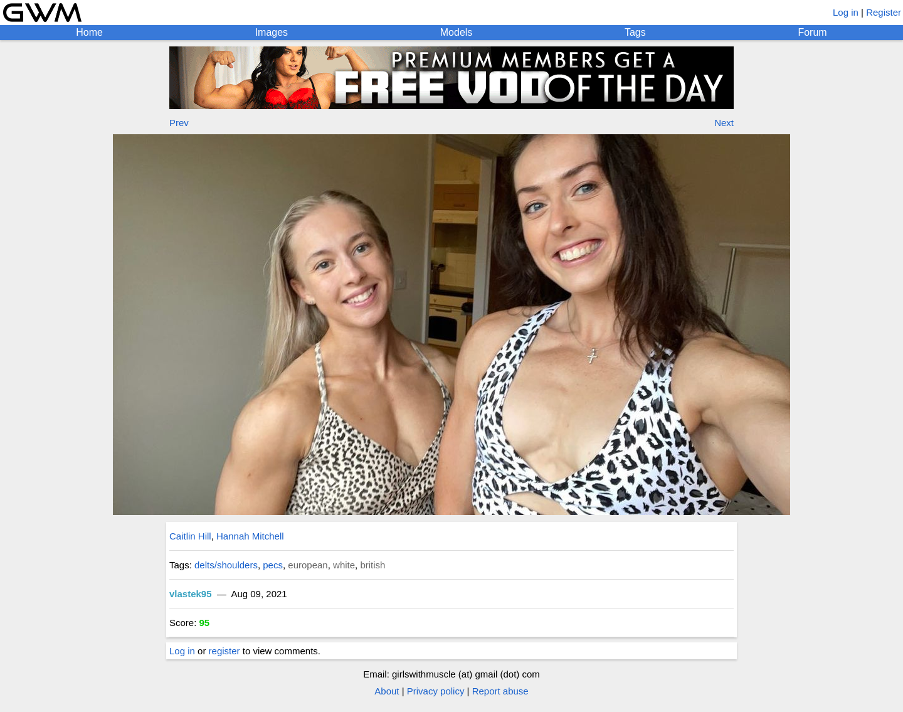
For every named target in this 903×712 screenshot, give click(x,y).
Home (89, 32)
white (344, 565)
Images (271, 32)
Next (724, 122)
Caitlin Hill (190, 536)
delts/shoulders (226, 565)
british (372, 565)
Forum (812, 32)
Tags (635, 32)
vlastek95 (190, 593)
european (307, 565)
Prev (179, 122)
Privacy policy (436, 691)
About (386, 691)
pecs (273, 565)
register (224, 651)
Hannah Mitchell (250, 536)
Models (456, 32)
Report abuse (500, 691)
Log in (845, 12)
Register (883, 12)
